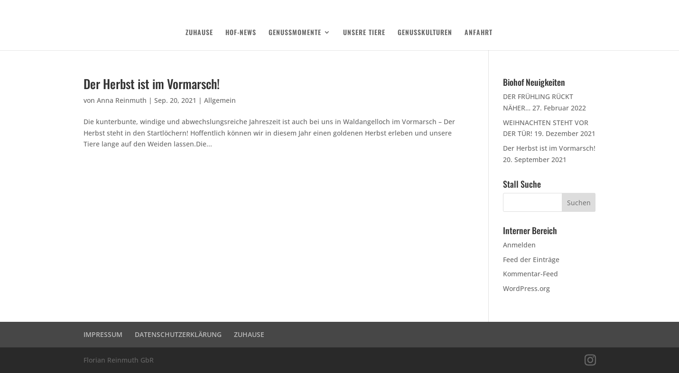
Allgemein (220, 100)
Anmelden (519, 244)
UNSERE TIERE (364, 33)
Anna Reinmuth (122, 100)
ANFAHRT (479, 33)
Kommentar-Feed (530, 273)
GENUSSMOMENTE (295, 33)
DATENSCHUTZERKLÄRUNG (545, 7)
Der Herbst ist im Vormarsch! (152, 83)
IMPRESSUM (103, 334)
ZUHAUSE (199, 33)
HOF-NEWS (240, 33)
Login (590, 7)
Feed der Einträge (531, 259)
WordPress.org (526, 288)
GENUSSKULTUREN (425, 33)
